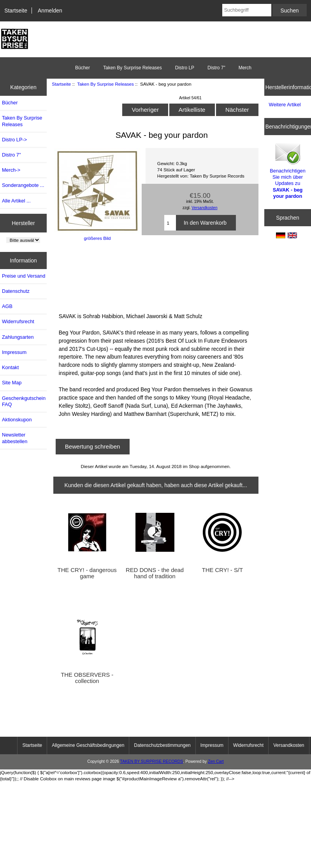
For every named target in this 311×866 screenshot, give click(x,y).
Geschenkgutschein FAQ (24, 401)
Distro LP (184, 67)
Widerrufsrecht (18, 321)
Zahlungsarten (18, 337)
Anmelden (50, 10)
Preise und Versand (23, 276)
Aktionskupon (17, 419)
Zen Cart (216, 761)
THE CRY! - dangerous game (87, 573)
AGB (7, 306)
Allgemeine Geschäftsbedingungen (88, 745)
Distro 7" (216, 67)
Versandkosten (204, 208)
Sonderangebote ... (23, 185)
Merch (245, 67)
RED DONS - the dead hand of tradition (155, 573)
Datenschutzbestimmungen (162, 745)
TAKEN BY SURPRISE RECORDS (151, 761)
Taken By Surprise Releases (105, 83)
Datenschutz (16, 291)
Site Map (11, 382)
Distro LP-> (14, 140)
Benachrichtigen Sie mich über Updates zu (287, 170)
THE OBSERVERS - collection (87, 678)
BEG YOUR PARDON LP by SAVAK (136, 275)
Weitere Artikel (285, 104)
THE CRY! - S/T (222, 570)
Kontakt (10, 367)
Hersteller (23, 223)
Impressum (14, 352)
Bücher (82, 67)
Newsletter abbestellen (14, 438)
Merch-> (11, 170)
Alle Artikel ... (16, 201)
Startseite (15, 10)
